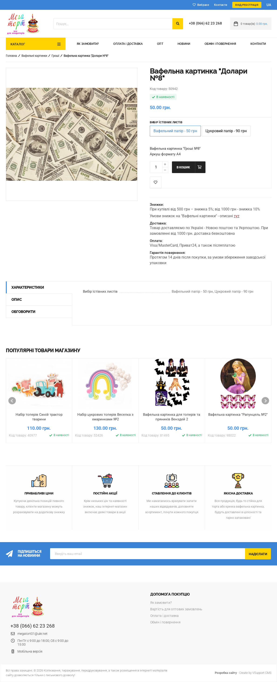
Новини (184, 44)
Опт (160, 44)
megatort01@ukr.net (32, 634)
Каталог (17, 44)
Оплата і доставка (128, 44)
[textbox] (113, 23)
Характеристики (27, 287)
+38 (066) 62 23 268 (205, 23)
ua (269, 5)
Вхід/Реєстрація (246, 5)
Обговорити (23, 312)
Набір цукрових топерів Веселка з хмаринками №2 (105, 416)
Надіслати (258, 554)
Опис (16, 300)
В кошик (183, 167)
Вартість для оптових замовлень (176, 609)
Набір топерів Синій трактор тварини (39, 416)
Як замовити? (88, 44)
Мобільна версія (29, 651)
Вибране (203, 5)
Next (265, 401)
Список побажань (155, 182)
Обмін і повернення (220, 44)
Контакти (220, 5)
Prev (12, 401)
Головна (11, 55)
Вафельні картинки (34, 55)
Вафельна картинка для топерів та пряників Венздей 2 (171, 416)
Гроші (55, 55)
